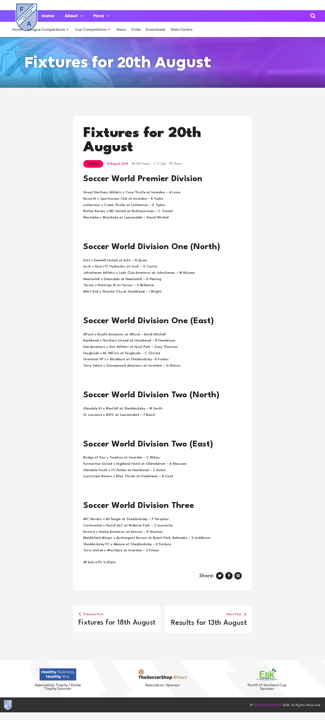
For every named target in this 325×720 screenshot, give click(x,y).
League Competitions (48, 29)
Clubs (136, 29)
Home (48, 15)
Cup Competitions (92, 29)
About (74, 16)
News (121, 29)
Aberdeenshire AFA (267, 712)
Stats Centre (181, 29)
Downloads (155, 29)
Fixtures (93, 163)
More (101, 16)
